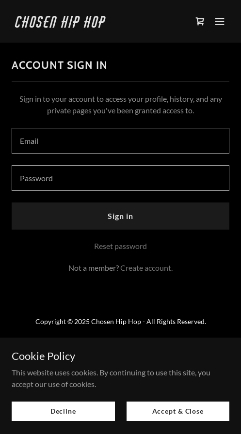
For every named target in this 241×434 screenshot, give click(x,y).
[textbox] (120, 141)
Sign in (120, 215)
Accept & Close (178, 411)
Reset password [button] (120, 245)
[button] (219, 21)
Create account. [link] (146, 267)
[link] (88, 24)
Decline (63, 411)
